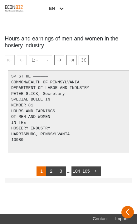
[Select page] (40, 60)
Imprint (122, 218)
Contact (100, 218)
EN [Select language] (122, 8)
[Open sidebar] (127, 212)
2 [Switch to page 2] (51, 171)
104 (76, 171)
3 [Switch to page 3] (61, 171)
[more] (96, 171)
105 (86, 171)
